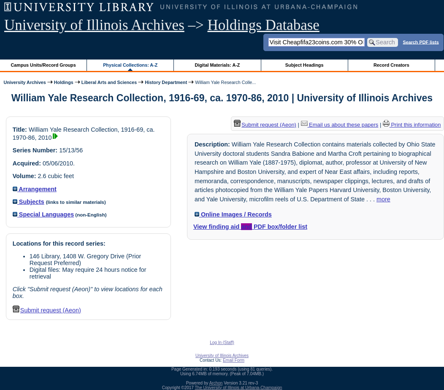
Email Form (233, 360)
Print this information (412, 125)
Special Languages (43, 214)
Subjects (28, 201)
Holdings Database (263, 25)
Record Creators (391, 65)
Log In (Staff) (222, 342)
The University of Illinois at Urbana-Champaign (238, 387)
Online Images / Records (233, 214)
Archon (216, 383)
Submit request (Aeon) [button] (47, 310)
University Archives (24, 82)
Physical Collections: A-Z (130, 65)
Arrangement (35, 189)
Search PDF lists (421, 41)
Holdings (63, 82)
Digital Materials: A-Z (217, 65)
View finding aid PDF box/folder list (250, 226)
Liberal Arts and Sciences (109, 82)
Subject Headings (304, 65)
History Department (166, 82)
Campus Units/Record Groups (43, 65)
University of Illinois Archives (94, 25)
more (383, 199)
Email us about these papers (340, 125)
